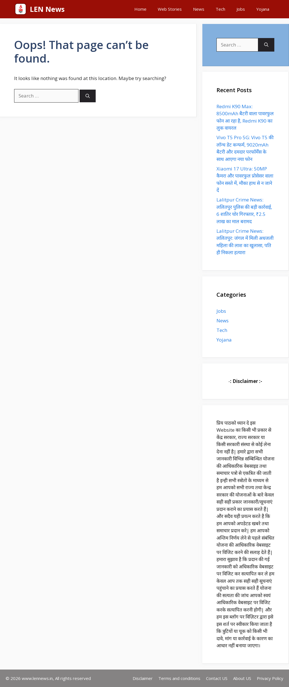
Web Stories (170, 9)
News (198, 9)
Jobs (241, 9)
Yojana (262, 9)
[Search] (88, 96)
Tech (220, 9)
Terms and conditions (179, 678)
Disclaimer (143, 678)
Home (140, 9)
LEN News (47, 9)
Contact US (216, 678)
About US (242, 678)
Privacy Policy (270, 678)
